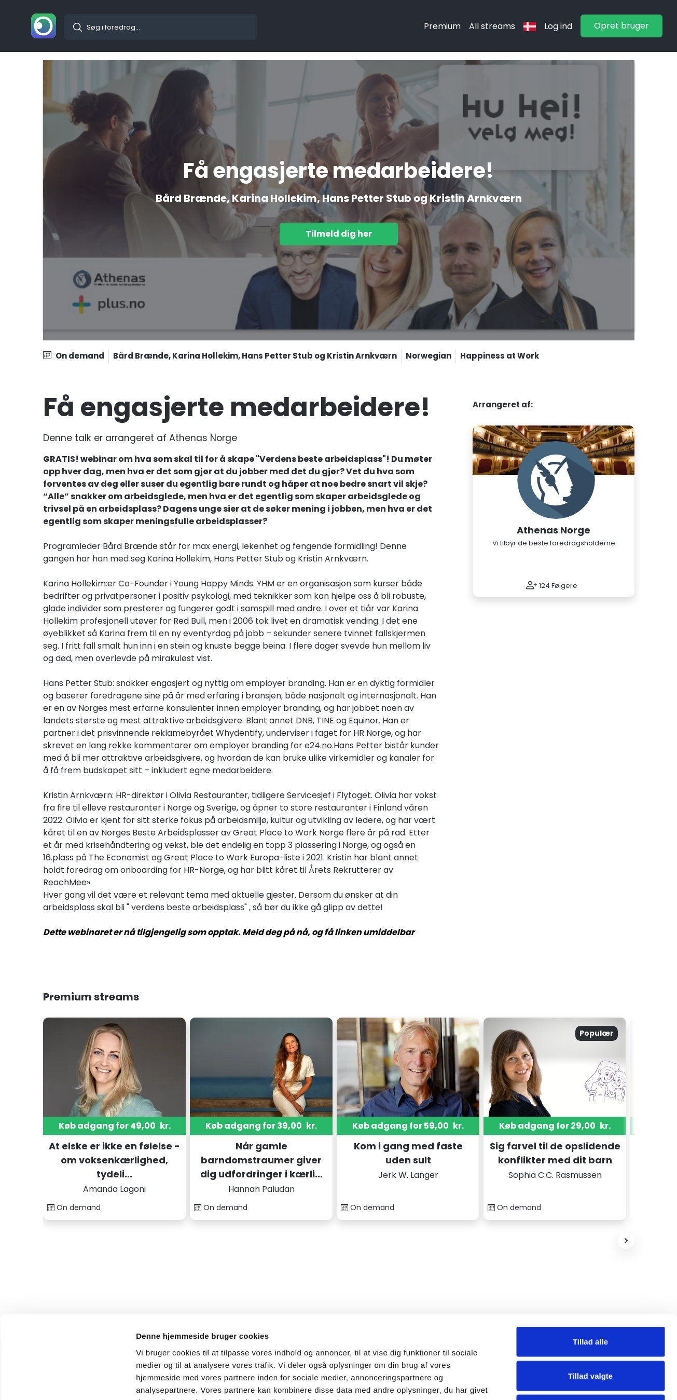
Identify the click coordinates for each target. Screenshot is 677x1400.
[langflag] (529, 26)
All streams (492, 26)
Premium (442, 26)
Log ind (558, 26)
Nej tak (590, 1331)
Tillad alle (590, 1263)
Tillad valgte (590, 1298)
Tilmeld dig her (339, 234)
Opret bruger (621, 26)
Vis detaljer (539, 1379)
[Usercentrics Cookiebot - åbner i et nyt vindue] (67, 1380)
